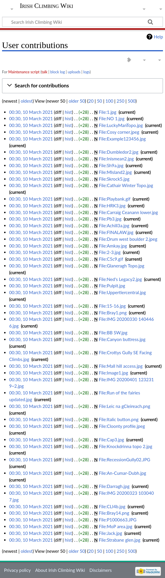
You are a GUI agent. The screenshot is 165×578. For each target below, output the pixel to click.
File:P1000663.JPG (118, 519)
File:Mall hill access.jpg (121, 366)
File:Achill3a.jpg (114, 225)
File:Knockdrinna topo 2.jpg (125, 446)
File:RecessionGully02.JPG (124, 459)
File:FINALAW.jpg (116, 232)
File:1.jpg (107, 112)
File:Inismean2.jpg (116, 158)
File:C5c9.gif (111, 259)
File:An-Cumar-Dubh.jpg (122, 473)
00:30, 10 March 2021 (31, 112)
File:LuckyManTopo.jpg (121, 125)
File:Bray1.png (113, 312)
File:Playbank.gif (114, 198)
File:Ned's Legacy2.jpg (120, 279)
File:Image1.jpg (113, 372)
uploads (74, 72)
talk (44, 72)
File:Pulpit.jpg (112, 285)
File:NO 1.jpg (112, 118)
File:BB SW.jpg (113, 332)
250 (120, 101)
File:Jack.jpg (110, 533)
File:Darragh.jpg (114, 486)
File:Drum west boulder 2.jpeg (128, 239)
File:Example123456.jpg (122, 138)
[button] (82, 85)
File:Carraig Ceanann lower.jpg (128, 212)
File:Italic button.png (119, 419)
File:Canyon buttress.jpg (122, 339)
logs (86, 72)
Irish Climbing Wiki (46, 6)
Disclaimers (101, 570)
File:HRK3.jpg (112, 205)
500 (131, 101)
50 (99, 101)
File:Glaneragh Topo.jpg (122, 265)
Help (158, 36)
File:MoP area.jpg (115, 526)
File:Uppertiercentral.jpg (122, 292)
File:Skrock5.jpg (114, 179)
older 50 (77, 101)
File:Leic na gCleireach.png (124, 406)
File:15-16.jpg (112, 306)
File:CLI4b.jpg (112, 506)
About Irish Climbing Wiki (60, 570)
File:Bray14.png (114, 513)
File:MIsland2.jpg (115, 172)
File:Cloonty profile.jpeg (122, 426)
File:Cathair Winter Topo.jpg (126, 185)
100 (109, 101)
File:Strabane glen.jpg (119, 540)
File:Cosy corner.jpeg (119, 132)
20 (91, 101)
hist (68, 112)
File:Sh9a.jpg (111, 165)
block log (57, 72)
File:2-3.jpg (110, 252)
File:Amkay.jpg (113, 245)
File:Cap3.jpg (111, 439)
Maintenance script (23, 72)
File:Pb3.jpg (110, 218)
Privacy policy (17, 570)
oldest (27, 101)
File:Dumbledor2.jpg (118, 152)
